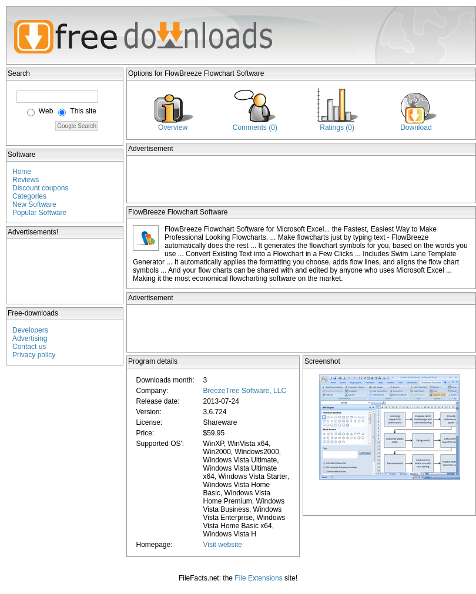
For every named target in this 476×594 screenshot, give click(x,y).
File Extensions (258, 578)
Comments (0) (255, 127)
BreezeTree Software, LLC (244, 391)
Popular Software (39, 213)
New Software (34, 204)
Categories (29, 196)
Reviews (25, 180)
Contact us (29, 347)
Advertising (29, 338)
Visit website (222, 545)
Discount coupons (40, 188)
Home (21, 171)
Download (415, 127)
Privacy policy (33, 355)
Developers (30, 330)
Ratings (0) (337, 127)
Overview (172, 127)
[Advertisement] (65, 271)
